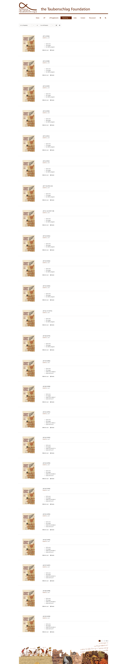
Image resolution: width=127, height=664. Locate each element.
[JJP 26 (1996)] (28, 547)
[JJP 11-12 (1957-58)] (28, 218)
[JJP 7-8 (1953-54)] (28, 193)
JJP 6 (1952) (46, 161)
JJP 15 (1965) (46, 286)
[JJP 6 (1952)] (28, 168)
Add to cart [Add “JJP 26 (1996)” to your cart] (46, 555)
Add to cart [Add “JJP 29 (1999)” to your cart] (46, 632)
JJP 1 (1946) (46, 36)
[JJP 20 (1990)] (28, 393)
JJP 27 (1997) (46, 565)
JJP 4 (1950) (46, 111)
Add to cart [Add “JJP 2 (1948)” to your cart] (46, 75)
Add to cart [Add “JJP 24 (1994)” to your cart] (46, 504)
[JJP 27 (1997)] (28, 572)
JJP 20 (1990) (46, 386)
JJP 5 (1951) (46, 136)
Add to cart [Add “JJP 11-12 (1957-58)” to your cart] (46, 225)
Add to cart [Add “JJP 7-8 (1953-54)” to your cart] (46, 200)
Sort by (24, 25)
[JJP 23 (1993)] (28, 470)
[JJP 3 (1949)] (28, 93)
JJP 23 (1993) (46, 463)
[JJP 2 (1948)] (28, 68)
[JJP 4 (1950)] (28, 118)
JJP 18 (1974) (46, 336)
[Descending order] (37, 25)
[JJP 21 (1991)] (28, 419)
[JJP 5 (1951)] (28, 143)
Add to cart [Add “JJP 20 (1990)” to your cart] (46, 402)
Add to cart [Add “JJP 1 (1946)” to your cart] (46, 50)
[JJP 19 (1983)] (28, 368)
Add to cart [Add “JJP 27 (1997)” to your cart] (46, 580)
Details (52, 50)
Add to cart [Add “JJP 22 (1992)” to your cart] (46, 453)
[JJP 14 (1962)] (28, 268)
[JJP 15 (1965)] (28, 293)
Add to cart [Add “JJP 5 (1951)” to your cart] (46, 150)
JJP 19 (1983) (46, 361)
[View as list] (59, 25)
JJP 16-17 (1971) (47, 311)
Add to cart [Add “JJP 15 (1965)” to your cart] (46, 300)
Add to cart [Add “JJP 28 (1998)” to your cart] (46, 606)
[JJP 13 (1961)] (28, 243)
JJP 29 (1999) (46, 616)
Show (44, 25)
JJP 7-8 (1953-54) (48, 186)
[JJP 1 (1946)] (28, 43)
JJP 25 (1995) (46, 514)
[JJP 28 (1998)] (28, 598)
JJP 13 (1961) (46, 236)
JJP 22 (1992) (46, 437)
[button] (105, 17)
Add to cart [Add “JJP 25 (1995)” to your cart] (46, 529)
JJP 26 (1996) (46, 539)
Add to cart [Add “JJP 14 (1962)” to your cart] (46, 275)
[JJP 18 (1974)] (28, 343)
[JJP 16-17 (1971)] (28, 318)
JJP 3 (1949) (46, 86)
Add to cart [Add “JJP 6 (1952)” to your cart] (46, 175)
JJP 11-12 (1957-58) (48, 211)
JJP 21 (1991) (46, 412)
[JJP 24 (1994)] (28, 496)
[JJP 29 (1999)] (28, 623)
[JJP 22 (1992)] (28, 445)
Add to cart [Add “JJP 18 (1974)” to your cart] (46, 350)
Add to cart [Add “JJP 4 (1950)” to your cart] (46, 125)
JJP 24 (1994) (46, 488)
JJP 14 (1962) (46, 261)
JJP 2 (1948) (46, 61)
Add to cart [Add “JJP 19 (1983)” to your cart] (46, 376)
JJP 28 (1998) (46, 590)
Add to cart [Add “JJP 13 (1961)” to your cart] (46, 250)
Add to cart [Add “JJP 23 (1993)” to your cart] (46, 478)
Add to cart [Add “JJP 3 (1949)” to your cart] (46, 100)
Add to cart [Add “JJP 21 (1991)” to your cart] (46, 427)
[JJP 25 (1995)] (28, 521)
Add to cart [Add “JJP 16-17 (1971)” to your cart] (46, 325)
